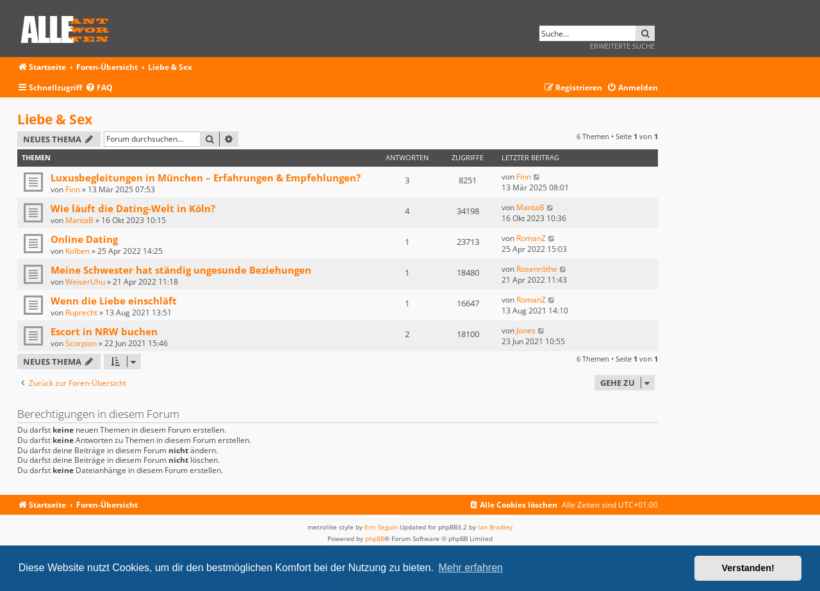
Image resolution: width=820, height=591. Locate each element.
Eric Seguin (381, 526)
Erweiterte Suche (622, 46)
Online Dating (84, 239)
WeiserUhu (85, 281)
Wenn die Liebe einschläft (114, 300)
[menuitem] (99, 88)
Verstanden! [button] (748, 568)
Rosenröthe (536, 268)
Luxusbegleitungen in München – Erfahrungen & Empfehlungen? (206, 177)
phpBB (374, 538)
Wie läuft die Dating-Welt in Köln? (133, 208)
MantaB (79, 220)
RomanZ (531, 238)
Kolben (77, 251)
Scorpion (81, 343)
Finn (72, 189)
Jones (526, 330)
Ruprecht (81, 312)
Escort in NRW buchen (104, 331)
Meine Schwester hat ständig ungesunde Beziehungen (181, 269)
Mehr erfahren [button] (470, 567)
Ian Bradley (495, 526)
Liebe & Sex (54, 119)
